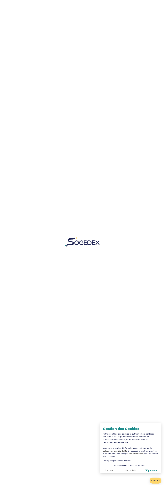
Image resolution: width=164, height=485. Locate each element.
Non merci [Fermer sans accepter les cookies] (110, 470)
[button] (155, 481)
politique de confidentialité (115, 451)
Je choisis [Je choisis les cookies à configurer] (130, 470)
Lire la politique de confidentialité (117, 461)
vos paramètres (136, 453)
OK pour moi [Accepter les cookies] (151, 470)
